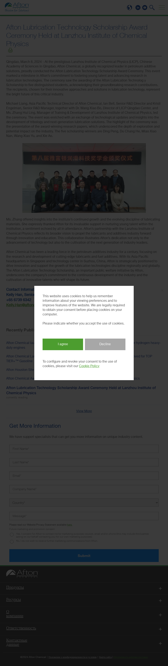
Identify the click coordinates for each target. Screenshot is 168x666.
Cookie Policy (89, 366)
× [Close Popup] (162, 290)
